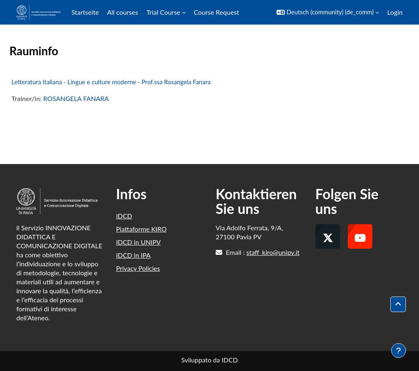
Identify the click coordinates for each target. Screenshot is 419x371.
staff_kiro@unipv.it (273, 252)
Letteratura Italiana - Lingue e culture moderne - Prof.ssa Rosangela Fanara (111, 81)
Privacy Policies (138, 268)
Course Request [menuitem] (216, 12)
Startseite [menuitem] (85, 12)
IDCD (124, 216)
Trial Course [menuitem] (163, 12)
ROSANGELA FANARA (76, 98)
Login (395, 12)
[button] (328, 12)
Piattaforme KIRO (141, 229)
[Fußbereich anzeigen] (398, 350)
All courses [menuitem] (122, 12)
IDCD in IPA (133, 255)
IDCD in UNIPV (138, 242)
